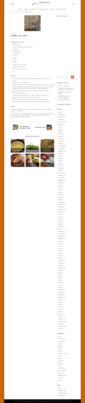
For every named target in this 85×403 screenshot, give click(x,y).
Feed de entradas (62, 390)
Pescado (60, 363)
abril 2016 (60, 134)
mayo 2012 (60, 248)
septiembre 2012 (62, 238)
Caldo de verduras (47, 164)
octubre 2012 (61, 236)
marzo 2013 (60, 224)
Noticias (52, 9)
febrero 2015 (61, 168)
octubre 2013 (61, 207)
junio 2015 (60, 158)
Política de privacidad (67, 401)
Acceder (60, 388)
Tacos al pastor (32, 164)
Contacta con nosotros (61, 9)
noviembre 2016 (61, 117)
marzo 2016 (60, 136)
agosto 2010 (61, 299)
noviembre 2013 (61, 204)
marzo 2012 (60, 253)
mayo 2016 (60, 131)
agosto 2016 (61, 124)
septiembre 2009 (62, 326)
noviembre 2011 (61, 263)
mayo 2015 (60, 160)
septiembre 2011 (62, 268)
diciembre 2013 (61, 202)
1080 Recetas (44, 2)
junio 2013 (60, 216)
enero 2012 (60, 258)
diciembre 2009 (61, 319)
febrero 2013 (61, 226)
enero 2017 (60, 112)
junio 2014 (60, 187)
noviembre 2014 (61, 175)
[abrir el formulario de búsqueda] (73, 3)
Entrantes (60, 348)
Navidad (60, 356)
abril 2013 (60, 221)
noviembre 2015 (61, 146)
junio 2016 (60, 129)
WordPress (60, 401)
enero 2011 (60, 287)
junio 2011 (60, 275)
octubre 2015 (61, 148)
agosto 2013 (61, 212)
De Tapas (60, 344)
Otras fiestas (61, 361)
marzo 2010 (60, 311)
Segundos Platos (62, 375)
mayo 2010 (60, 307)
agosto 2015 (61, 153)
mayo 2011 (60, 277)
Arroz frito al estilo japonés (64, 86)
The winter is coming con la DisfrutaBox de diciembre (64, 96)
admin (12, 38)
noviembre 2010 (61, 292)
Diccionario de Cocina (43, 9)
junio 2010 (60, 304)
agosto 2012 (61, 241)
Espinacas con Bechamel (32, 150)
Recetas (26, 9)
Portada (20, 9)
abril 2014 (60, 192)
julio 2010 (60, 302)
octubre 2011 (61, 265)
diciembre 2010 (61, 289)
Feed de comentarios (62, 393)
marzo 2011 (60, 282)
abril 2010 (60, 309)
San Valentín (61, 373)
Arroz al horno (17, 164)
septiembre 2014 (62, 180)
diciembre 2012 (61, 231)
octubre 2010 (61, 294)
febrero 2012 (61, 255)
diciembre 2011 (61, 260)
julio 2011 (60, 272)
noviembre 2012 (61, 234)
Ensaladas (60, 346)
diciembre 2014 (61, 173)
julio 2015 (60, 156)
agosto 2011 (61, 270)
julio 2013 (60, 214)
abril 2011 (60, 280)
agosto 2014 (61, 182)
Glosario (60, 351)
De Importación (61, 341)
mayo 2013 (60, 219)
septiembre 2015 (62, 151)
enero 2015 (60, 170)
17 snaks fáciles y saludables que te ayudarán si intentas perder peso (66, 89)
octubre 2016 (61, 119)
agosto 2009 (61, 328)
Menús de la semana (62, 353)
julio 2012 (60, 243)
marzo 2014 (60, 195)
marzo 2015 (60, 165)
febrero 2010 (61, 314)
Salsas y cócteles (61, 370)
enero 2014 (60, 199)
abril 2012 (60, 251)
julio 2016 (60, 126)
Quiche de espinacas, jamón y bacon (47, 150)
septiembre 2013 (62, 209)
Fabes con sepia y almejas (17, 150)
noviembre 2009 (61, 321)
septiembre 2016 (62, 122)
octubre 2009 (61, 324)
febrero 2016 (61, 139)
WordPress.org (61, 395)
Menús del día (33, 9)
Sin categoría (61, 378)
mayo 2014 (60, 190)
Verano (59, 380)
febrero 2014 (61, 197)
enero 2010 (60, 316)
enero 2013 (60, 229)
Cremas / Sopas (61, 339)
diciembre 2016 (61, 114)
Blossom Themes (49, 401)
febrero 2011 (61, 285)
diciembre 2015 (61, 143)
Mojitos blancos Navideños (64, 99)
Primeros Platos (14, 33)
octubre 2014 (61, 178)
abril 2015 (60, 163)
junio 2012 (60, 246)
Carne (59, 336)
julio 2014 (60, 185)
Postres (59, 365)
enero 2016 (60, 141)
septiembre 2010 (62, 297)
